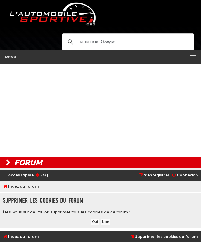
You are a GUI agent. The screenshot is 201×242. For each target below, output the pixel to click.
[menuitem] (41, 175)
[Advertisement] (100, 110)
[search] (127, 41)
